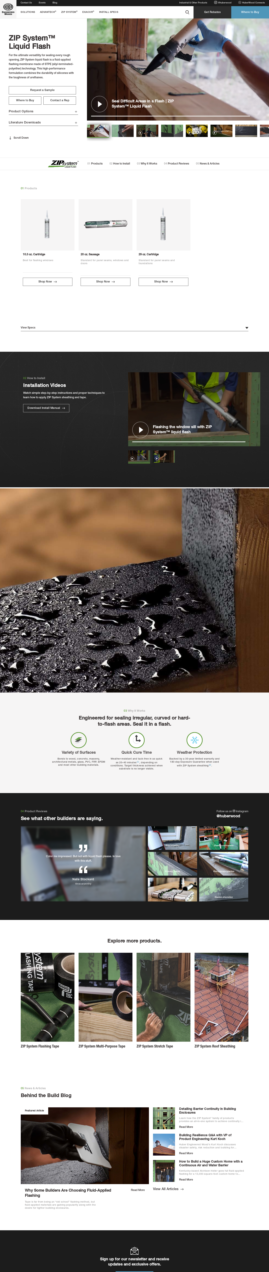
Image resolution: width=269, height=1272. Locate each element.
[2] (210, 765)
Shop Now (47, 281)
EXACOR (88, 12)
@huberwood (222, 2)
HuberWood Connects (251, 2)
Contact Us (26, 3)
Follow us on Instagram (232, 814)
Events (42, 3)
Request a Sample (42, 90)
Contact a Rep (59, 100)
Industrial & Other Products (193, 3)
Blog (54, 3)
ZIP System (69, 12)
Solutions (28, 12)
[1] (138, 762)
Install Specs (108, 12)
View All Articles (168, 1189)
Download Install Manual (46, 408)
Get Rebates (212, 12)
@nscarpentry (83, 884)
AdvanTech (48, 12)
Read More (138, 1190)
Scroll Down (19, 138)
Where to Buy (250, 12)
